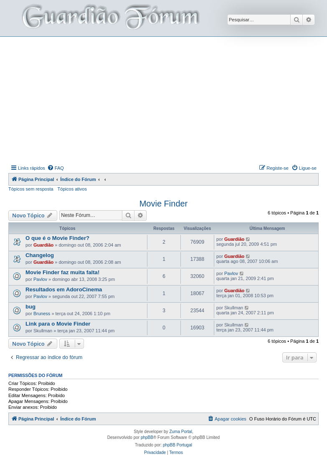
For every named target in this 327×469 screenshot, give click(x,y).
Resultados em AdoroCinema (63, 289)
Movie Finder (163, 203)
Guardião (43, 244)
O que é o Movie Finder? (57, 238)
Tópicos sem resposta (30, 188)
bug (30, 306)
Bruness (41, 313)
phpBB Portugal (177, 445)
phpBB (147, 437)
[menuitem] (55, 168)
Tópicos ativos (72, 188)
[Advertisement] (167, 99)
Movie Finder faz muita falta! (62, 272)
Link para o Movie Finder (57, 324)
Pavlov (40, 279)
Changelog (39, 255)
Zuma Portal (180, 431)
